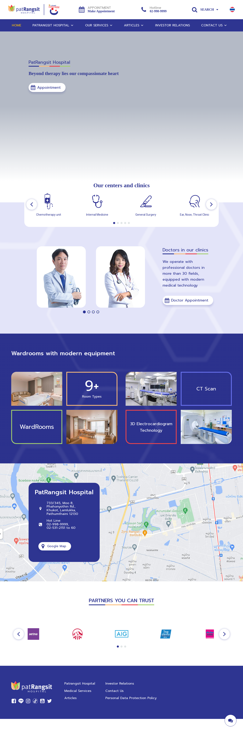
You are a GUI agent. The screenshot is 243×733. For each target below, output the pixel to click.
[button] (47, 87)
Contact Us (214, 25)
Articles (134, 25)
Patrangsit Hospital (53, 25)
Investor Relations (172, 25)
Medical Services (77, 690)
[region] (121, 204)
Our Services (99, 25)
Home (16, 25)
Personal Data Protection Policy (131, 698)
